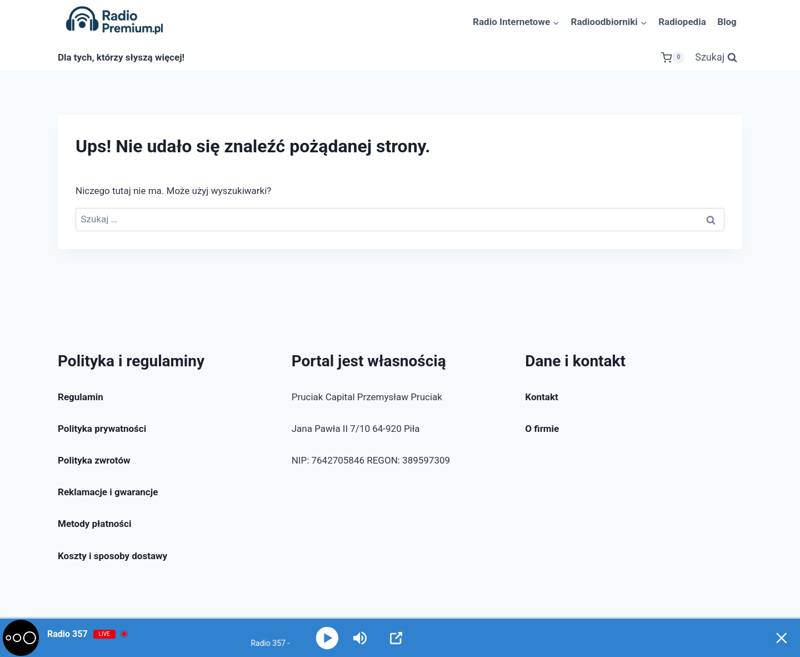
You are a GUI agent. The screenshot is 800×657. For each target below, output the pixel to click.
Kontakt (541, 396)
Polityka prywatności (102, 428)
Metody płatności (94, 523)
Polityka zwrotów (94, 460)
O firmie (542, 428)
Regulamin (80, 396)
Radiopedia (682, 21)
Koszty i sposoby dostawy (112, 555)
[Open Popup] (396, 638)
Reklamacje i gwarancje (108, 491)
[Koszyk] (672, 57)
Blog (727, 21)
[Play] (327, 638)
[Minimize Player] (780, 638)
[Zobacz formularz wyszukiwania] (716, 57)
